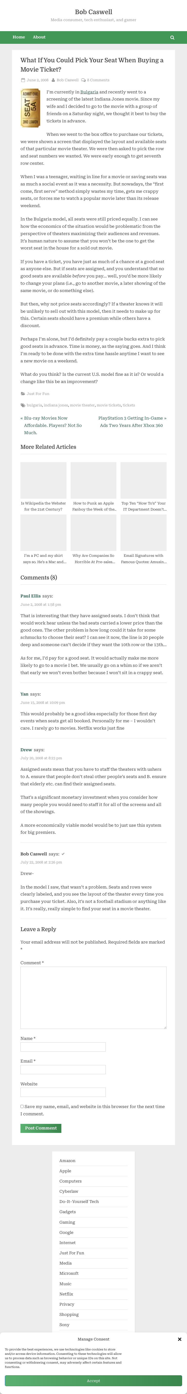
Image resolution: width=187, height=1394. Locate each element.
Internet (67, 1242)
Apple (65, 1171)
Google (66, 1232)
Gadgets (67, 1212)
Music (65, 1284)
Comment (32, 962)
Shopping (69, 1314)
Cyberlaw (68, 1191)
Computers (70, 1181)
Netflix (66, 1294)
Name (28, 1038)
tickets (129, 405)
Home (19, 37)
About (39, 37)
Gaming (67, 1222)
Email (28, 1061)
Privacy (66, 1304)
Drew (26, 749)
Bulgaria (89, 92)
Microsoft (69, 1273)
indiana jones (56, 405)
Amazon (67, 1160)
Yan (24, 694)
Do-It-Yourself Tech (79, 1202)
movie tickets (109, 405)
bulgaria (34, 405)
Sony (64, 1325)
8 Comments (98, 80)
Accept (93, 1381)
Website (28, 1084)
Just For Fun (38, 394)
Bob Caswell (93, 12)
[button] (179, 1339)
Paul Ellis (30, 596)
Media (65, 1263)
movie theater (82, 405)
